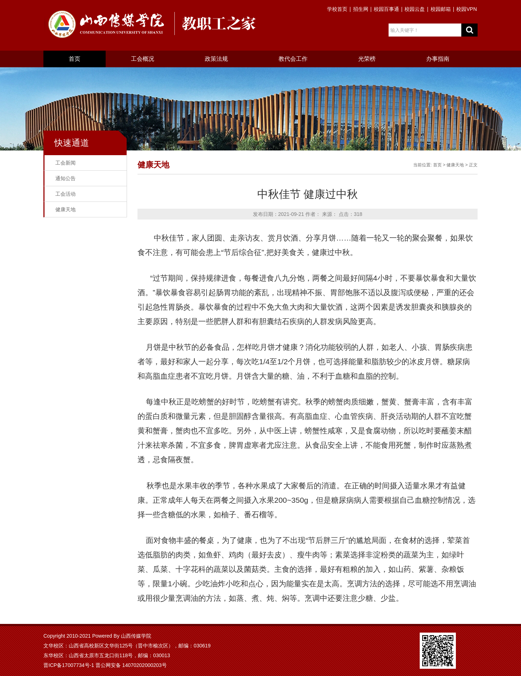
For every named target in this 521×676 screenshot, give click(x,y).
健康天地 (65, 209)
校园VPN (466, 9)
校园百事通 (386, 9)
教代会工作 (293, 59)
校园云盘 (414, 9)
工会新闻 (65, 163)
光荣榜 (367, 59)
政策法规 (216, 59)
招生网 (360, 9)
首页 (74, 59)
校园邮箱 (441, 9)
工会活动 (65, 194)
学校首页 (337, 9)
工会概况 (142, 59)
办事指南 (437, 59)
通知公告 (65, 178)
